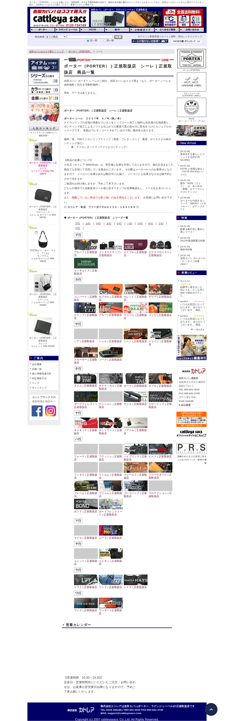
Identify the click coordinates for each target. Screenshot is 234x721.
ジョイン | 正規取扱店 (160, 341)
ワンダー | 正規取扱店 (111, 610)
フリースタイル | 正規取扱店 (160, 474)
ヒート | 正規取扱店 (160, 455)
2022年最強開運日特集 (192, 240)
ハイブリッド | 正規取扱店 (136, 456)
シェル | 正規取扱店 (111, 340)
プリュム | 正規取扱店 (111, 493)
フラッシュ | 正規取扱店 (111, 456)
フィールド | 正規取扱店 (136, 475)
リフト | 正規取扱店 (86, 586)
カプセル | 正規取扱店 (111, 296)
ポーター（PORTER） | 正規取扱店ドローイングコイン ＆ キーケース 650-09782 (43, 212)
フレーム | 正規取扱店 (86, 493)
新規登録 (154, 36)
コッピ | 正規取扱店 (160, 313)
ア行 (77, 223)
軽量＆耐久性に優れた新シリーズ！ (192, 230)
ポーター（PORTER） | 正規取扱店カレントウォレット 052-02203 (43, 342)
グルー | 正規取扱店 (111, 313)
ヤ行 (150, 223)
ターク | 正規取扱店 (136, 384)
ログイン (142, 36)
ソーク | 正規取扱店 (111, 358)
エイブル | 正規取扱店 (136, 252)
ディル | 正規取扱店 (136, 402)
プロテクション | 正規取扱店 (160, 493)
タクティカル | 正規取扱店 (111, 385)
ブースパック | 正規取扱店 (136, 493)
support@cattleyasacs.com (124, 713)
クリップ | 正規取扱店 (86, 315)
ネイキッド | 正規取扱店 (86, 430)
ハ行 (129, 223)
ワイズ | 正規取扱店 (86, 609)
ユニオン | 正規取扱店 (111, 561)
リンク (35, 383)
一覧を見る (199, 329)
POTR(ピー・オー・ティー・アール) (191, 119)
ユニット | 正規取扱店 (86, 561)
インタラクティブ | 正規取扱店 (111, 252)
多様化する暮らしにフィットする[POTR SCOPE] (192, 157)
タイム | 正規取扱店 (86, 384)
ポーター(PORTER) (191, 69)
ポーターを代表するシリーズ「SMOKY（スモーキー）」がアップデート (193, 205)
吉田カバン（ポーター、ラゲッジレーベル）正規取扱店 (119, 9)
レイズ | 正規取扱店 (136, 586)
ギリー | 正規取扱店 (160, 295)
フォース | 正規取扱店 (86, 456)
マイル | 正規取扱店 (86, 536)
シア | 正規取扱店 (86, 340)
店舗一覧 (37, 369)
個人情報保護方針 (42, 373)
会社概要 (37, 364)
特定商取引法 (39, 378)
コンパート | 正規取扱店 (86, 296)
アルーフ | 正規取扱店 (86, 252)
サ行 (98, 223)
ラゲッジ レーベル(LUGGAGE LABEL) (191, 93)
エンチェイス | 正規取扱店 (86, 270)
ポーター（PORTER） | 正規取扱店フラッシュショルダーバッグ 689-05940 (43, 299)
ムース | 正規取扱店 (111, 536)
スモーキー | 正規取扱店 (86, 359)
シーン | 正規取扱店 (136, 340)
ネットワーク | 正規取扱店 (111, 430)
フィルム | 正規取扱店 (111, 475)
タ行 (109, 223)
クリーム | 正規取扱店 (136, 315)
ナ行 (119, 223)
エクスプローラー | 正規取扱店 (160, 252)
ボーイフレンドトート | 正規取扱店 (111, 511)
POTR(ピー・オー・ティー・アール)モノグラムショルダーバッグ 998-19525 (43, 256)
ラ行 (161, 223)
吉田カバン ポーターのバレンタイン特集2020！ (192, 261)
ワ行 (77, 228)
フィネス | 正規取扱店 (86, 475)
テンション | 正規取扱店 (111, 404)
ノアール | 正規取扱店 (136, 430)
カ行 (88, 223)
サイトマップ (194, 36)
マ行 (140, 223)
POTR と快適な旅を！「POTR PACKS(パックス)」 (192, 171)
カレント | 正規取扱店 (136, 296)
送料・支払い (178, 36)
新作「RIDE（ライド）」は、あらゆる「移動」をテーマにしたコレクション (192, 187)
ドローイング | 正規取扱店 (160, 404)
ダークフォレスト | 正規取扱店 (86, 404)
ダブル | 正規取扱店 (160, 384)
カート (165, 36)
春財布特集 (186, 249)
